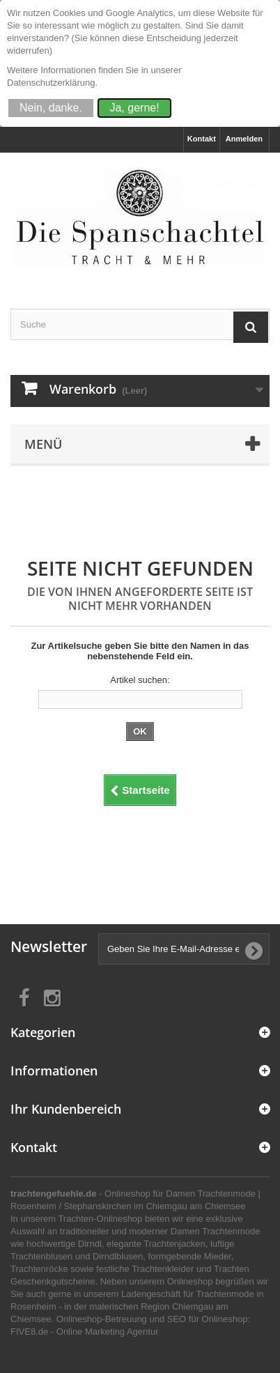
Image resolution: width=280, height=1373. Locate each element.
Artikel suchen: (139, 680)
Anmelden (244, 139)
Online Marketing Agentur (107, 1331)
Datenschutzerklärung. (52, 82)
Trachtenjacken (174, 1243)
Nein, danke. (51, 108)
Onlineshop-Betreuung (101, 1319)
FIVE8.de (29, 1331)
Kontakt (201, 139)
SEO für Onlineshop (207, 1319)
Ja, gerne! (134, 108)
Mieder (217, 1256)
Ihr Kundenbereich (65, 1108)
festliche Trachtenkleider (145, 1269)
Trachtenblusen (41, 1256)
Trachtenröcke (39, 1269)
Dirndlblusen (118, 1256)
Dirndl (90, 1243)
